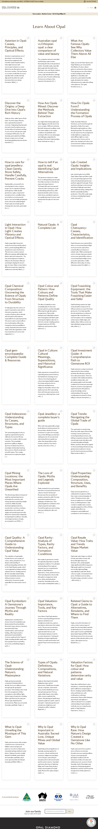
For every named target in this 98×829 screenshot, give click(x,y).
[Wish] (90, 8)
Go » (69, 811)
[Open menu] (18, 8)
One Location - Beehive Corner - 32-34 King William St (49, 14)
